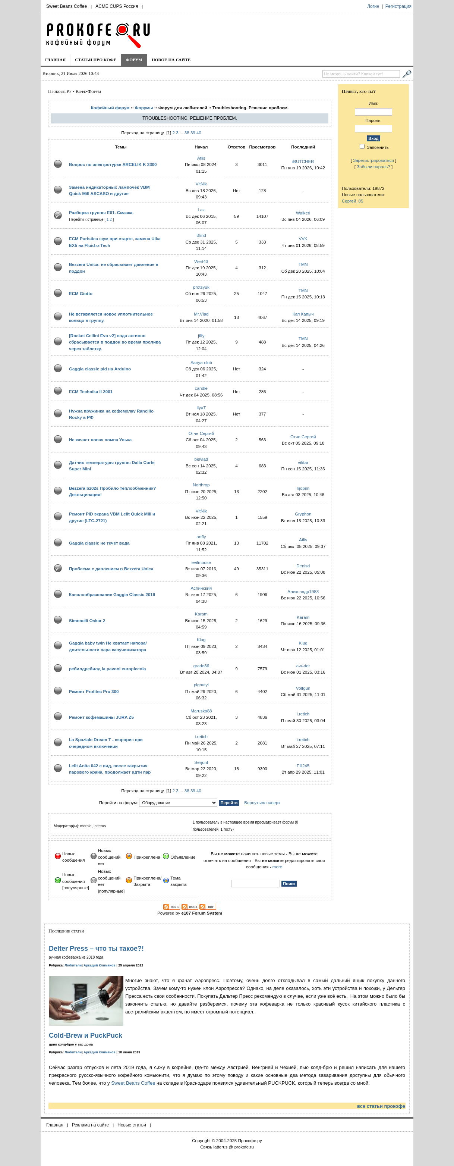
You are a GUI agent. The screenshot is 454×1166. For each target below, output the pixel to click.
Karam (201, 613)
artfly (201, 536)
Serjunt (201, 762)
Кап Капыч (303, 313)
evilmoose (201, 562)
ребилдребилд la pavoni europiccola (107, 668)
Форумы (144, 107)
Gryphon (303, 513)
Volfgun (303, 688)
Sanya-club (201, 362)
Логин (373, 6)
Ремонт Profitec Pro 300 (94, 691)
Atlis (201, 158)
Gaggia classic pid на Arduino (100, 368)
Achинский (201, 588)
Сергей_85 (352, 200)
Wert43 (201, 261)
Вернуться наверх (262, 802)
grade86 (201, 665)
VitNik (201, 183)
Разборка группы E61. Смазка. (101, 212)
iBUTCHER (303, 161)
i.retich (303, 713)
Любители (73, 965)
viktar (303, 462)
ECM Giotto (80, 293)
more (277, 866)
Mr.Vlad (201, 313)
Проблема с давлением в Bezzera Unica (111, 568)
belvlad (201, 459)
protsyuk (201, 287)
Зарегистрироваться (373, 160)
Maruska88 (201, 710)
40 (198, 132)
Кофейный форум (110, 107)
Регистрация (398, 6)
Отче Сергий (201, 433)
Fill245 (303, 765)
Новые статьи (131, 1125)
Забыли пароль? (373, 166)
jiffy (201, 335)
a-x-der (303, 665)
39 (192, 132)
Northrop (201, 484)
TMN (303, 264)
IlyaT (201, 407)
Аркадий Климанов (99, 965)
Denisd (303, 565)
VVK (303, 238)
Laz (201, 209)
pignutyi (201, 684)
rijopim (303, 488)
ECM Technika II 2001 (91, 391)
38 (187, 132)
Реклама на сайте (90, 1125)
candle (201, 388)
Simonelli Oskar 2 (87, 620)
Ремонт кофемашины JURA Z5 (101, 717)
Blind (201, 235)
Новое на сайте (171, 59)
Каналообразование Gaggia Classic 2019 (112, 594)
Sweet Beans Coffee (66, 6)
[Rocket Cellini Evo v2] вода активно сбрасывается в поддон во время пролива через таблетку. (115, 342)
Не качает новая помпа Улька (100, 439)
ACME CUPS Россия (116, 6)
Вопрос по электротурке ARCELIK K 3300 (113, 164)
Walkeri (303, 212)
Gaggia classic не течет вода (99, 542)
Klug (201, 639)
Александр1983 (303, 591)
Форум (134, 59)
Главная (55, 59)
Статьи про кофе (95, 59)
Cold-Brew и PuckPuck (85, 1035)
